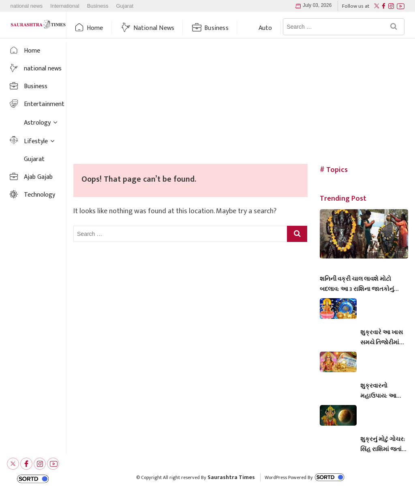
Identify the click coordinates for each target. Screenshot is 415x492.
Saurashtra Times (231, 477)
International (64, 6)
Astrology (37, 122)
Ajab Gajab (38, 177)
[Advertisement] (240, 103)
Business (98, 6)
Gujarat (124, 6)
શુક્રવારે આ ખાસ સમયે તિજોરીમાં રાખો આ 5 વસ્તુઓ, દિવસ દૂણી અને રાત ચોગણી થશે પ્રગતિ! (383, 337)
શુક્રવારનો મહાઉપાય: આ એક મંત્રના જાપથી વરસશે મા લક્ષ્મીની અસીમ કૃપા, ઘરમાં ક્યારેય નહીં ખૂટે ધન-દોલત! (383, 391)
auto (265, 28)
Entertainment (44, 104)
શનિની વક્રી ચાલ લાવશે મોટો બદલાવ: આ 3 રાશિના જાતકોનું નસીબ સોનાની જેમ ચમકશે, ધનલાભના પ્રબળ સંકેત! (357, 284)
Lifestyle (36, 141)
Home (95, 28)
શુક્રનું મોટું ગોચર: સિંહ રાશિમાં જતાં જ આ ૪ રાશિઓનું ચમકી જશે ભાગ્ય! (382, 444)
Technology (39, 194)
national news (27, 6)
